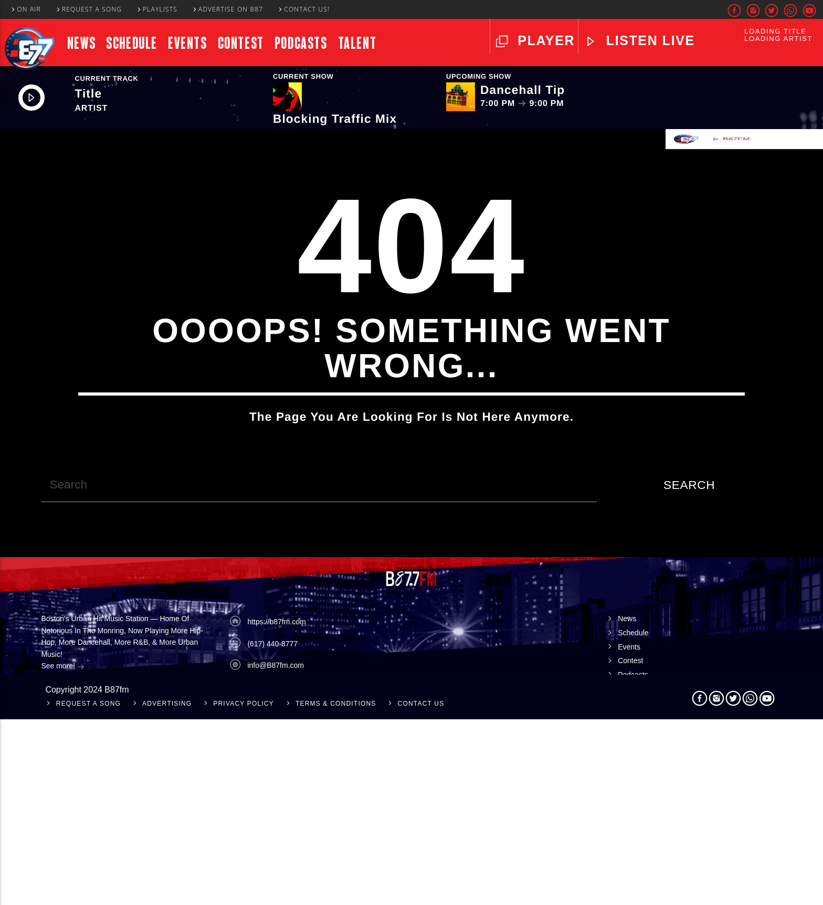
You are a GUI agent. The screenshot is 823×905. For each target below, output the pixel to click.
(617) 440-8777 (272, 829)
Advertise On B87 (227, 9)
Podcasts (301, 43)
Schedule (131, 43)
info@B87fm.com (275, 851)
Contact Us (421, 889)
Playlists (156, 9)
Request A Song (88, 9)
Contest (241, 43)
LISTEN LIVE (648, 40)
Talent (357, 43)
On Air (25, 9)
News (81, 43)
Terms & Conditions (336, 889)
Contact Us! (303, 9)
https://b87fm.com (276, 807)
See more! (62, 852)
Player (544, 40)
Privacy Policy (243, 889)
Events (187, 43)
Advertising (167, 889)
